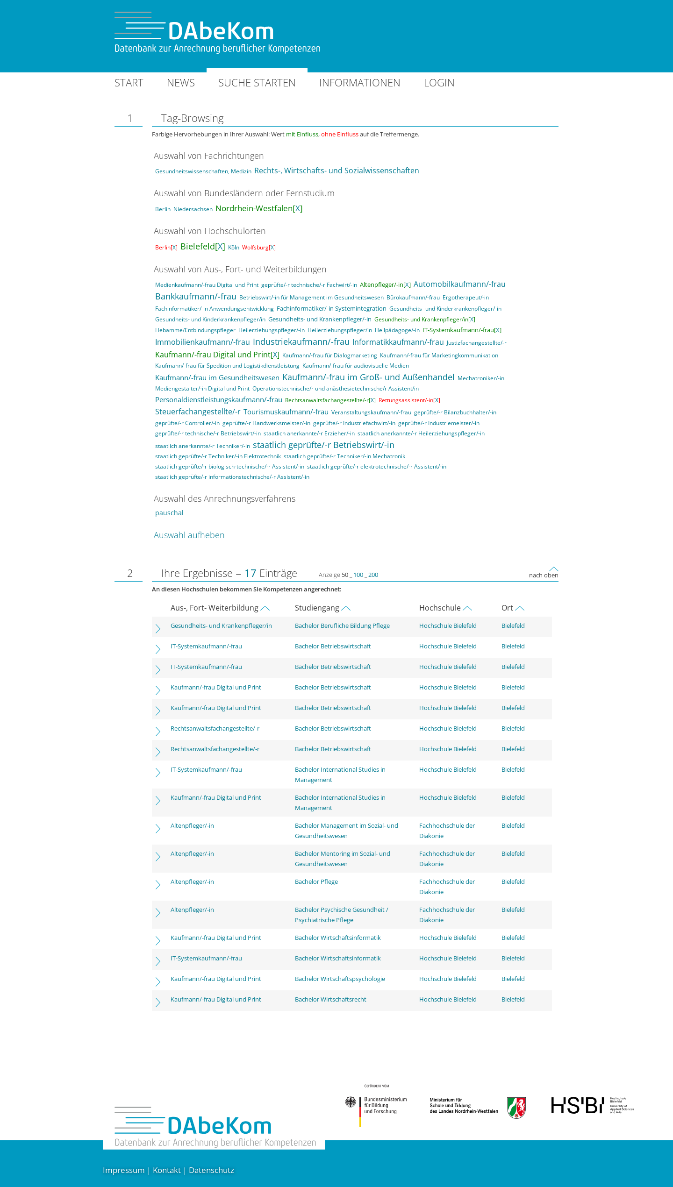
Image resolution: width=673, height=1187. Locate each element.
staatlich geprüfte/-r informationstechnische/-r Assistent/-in (232, 477)
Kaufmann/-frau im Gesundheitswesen (217, 377)
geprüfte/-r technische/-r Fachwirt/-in (309, 285)
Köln (233, 247)
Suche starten (257, 82)
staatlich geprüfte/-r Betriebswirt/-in (323, 444)
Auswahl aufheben (189, 534)
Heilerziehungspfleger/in (340, 330)
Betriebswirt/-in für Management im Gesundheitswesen (311, 297)
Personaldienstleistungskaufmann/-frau (218, 399)
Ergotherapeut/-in (466, 297)
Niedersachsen (193, 209)
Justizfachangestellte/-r (477, 343)
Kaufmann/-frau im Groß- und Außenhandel (368, 377)
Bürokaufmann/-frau (413, 297)
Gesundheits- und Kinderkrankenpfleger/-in (445, 309)
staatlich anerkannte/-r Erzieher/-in (309, 433)
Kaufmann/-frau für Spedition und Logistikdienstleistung (227, 366)
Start (129, 82)
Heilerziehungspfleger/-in (271, 330)
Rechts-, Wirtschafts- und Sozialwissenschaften (336, 170)
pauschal (169, 512)
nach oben (543, 575)
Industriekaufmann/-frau (301, 341)
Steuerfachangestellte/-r (198, 411)
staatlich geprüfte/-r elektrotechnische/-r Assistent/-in (376, 466)
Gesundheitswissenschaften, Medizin (203, 171)
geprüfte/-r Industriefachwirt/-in (354, 423)
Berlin (163, 209)
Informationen (360, 82)
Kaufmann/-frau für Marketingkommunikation (439, 355)
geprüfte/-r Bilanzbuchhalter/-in (455, 412)
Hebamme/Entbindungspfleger (195, 330)
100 (358, 574)
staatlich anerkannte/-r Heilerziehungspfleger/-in (421, 433)
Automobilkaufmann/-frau (460, 284)
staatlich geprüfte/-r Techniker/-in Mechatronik (344, 456)
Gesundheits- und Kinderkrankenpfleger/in (210, 319)
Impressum (124, 1170)
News (181, 82)
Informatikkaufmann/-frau (398, 342)
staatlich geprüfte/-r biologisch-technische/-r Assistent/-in (229, 466)
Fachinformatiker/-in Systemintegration (332, 308)
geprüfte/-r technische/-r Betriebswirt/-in (208, 433)
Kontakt (167, 1170)
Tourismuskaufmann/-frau (286, 411)
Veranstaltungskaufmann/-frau (371, 412)
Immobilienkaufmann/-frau (202, 342)
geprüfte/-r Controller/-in (187, 423)
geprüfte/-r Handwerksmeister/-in (266, 423)
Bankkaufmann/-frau (195, 296)
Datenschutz (211, 1170)
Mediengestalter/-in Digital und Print (202, 388)
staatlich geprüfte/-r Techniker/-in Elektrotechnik (218, 456)
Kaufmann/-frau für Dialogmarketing (329, 355)
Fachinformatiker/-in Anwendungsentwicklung (214, 309)
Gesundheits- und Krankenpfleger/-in (320, 319)
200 (373, 574)
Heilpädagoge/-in (397, 330)
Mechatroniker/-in (481, 378)
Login (439, 82)
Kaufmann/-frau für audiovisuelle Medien (355, 366)
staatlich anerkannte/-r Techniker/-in (202, 446)
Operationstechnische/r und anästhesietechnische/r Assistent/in (335, 388)
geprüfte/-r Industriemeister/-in (439, 423)
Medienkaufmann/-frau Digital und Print (206, 285)
